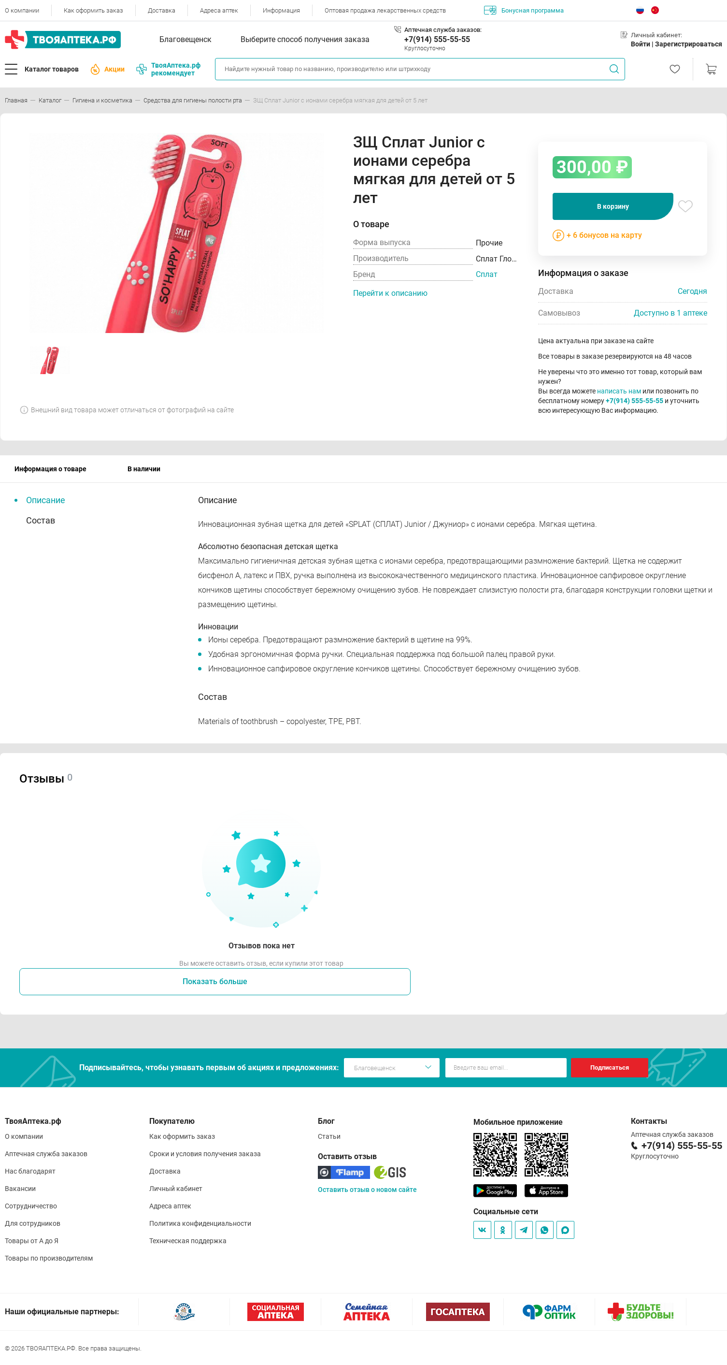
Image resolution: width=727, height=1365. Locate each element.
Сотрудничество (31, 1206)
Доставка (161, 10)
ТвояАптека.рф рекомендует (168, 69)
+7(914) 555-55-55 (437, 39)
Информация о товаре (50, 469)
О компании (22, 10)
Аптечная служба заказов (46, 1154)
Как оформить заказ (93, 10)
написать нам (619, 391)
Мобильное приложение (518, 1122)
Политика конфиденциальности (200, 1223)
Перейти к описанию (390, 293)
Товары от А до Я (31, 1241)
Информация (281, 10)
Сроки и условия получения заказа (205, 1154)
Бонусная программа (524, 10)
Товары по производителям (49, 1258)
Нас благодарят (30, 1171)
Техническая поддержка (188, 1241)
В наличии (144, 469)
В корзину (613, 206)
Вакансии (20, 1188)
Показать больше (215, 981)
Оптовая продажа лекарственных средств (385, 10)
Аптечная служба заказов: (443, 29)
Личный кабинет (175, 1188)
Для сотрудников (32, 1223)
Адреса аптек (219, 10)
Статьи (329, 1136)
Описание (45, 500)
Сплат (487, 274)
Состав (40, 520)
